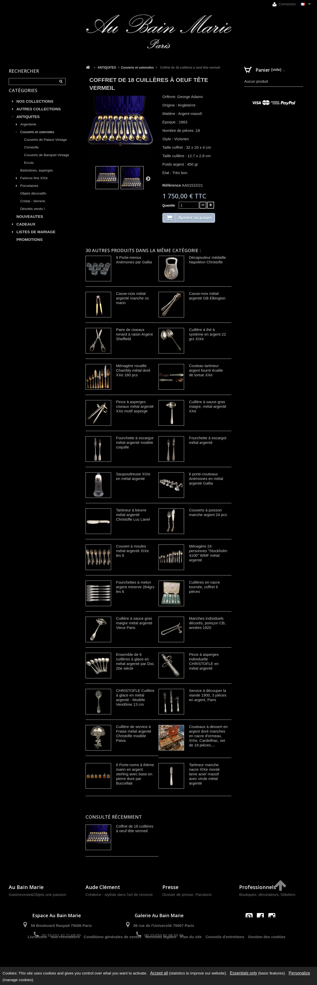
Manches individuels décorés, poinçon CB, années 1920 (207, 623)
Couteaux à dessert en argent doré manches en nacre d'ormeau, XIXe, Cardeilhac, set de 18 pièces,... (208, 735)
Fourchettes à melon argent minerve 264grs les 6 (135, 587)
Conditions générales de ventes (113, 953)
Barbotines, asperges (36, 176)
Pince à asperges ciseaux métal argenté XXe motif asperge (135, 406)
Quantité (168, 205)
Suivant (148, 178)
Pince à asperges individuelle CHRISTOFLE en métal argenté (204, 661)
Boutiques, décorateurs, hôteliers (267, 894)
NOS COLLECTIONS (34, 107)
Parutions (203, 894)
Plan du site (191, 953)
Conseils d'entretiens (225, 953)
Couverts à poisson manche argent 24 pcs (208, 512)
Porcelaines (29, 192)
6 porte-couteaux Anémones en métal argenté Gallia (206, 478)
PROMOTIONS (29, 245)
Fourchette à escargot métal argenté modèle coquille (134, 442)
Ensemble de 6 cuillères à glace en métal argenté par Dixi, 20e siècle (135, 661)
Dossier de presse (177, 894)
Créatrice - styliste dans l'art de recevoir (119, 894)
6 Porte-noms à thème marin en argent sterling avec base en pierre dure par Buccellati (135, 774)
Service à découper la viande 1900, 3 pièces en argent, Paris (207, 695)
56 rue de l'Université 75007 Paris (163, 925)
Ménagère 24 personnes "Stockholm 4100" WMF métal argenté (208, 553)
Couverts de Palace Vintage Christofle (45, 149)
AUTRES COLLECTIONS (38, 115)
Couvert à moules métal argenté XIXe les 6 (132, 551)
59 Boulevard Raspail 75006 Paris (61, 925)
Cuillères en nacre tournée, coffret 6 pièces (204, 587)
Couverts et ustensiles (37, 138)
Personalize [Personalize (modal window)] (299, 973)
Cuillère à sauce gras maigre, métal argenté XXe (207, 406)
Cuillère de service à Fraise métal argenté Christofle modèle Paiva (133, 733)
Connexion (284, 4)
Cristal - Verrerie (32, 207)
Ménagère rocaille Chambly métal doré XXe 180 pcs (133, 370)
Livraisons (37, 953)
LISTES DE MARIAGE (36, 237)
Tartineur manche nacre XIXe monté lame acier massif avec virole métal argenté (204, 774)
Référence (171, 185)
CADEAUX (25, 230)
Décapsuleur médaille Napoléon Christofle (207, 259)
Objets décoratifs (33, 199)
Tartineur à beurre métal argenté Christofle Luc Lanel (133, 514)
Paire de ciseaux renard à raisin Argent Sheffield (134, 334)
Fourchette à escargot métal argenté (207, 440)
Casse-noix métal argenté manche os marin (132, 298)
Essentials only (243, 973)
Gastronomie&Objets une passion (37, 894)
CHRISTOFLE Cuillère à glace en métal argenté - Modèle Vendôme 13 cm (135, 697)
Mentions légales (160, 953)
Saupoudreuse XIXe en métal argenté (133, 476)
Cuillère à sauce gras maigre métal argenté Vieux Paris (134, 623)
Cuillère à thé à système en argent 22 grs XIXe (207, 334)
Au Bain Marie (26, 887)
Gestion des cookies (267, 953)
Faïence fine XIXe (34, 184)
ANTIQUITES (28, 122)
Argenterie (28, 130)
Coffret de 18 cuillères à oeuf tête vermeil (134, 828)
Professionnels (257, 887)
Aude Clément (103, 887)
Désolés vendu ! (32, 215)
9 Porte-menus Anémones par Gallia (134, 259)
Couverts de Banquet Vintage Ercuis (46, 164)
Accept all (159, 973)
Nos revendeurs (65, 953)
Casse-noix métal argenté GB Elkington (207, 295)
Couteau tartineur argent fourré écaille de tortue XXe (206, 370)
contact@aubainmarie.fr (262, 927)
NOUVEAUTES (29, 222)
